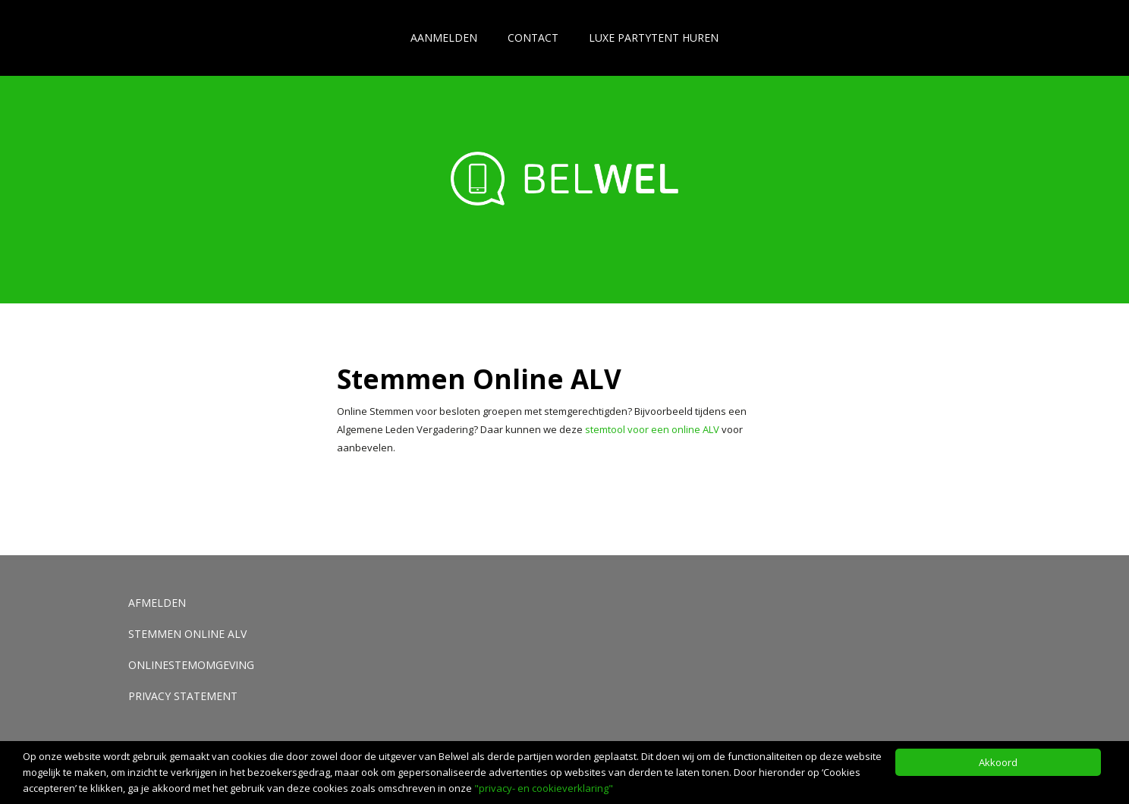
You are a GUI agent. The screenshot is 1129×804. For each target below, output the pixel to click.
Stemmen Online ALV (187, 634)
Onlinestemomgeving (191, 665)
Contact (533, 37)
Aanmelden (443, 37)
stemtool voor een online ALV (652, 429)
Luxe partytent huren (654, 37)
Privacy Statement (182, 696)
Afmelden (157, 602)
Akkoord (998, 762)
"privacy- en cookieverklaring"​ (543, 788)
